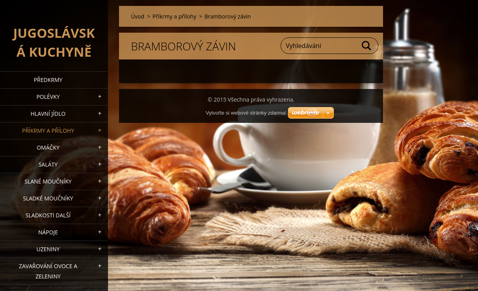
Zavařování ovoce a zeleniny (48, 271)
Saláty (48, 164)
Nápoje (48, 232)
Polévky (48, 96)
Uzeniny (48, 249)
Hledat (367, 46)
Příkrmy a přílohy (48, 130)
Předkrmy (48, 79)
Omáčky (48, 147)
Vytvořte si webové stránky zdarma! (246, 113)
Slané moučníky (47, 181)
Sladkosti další (48, 215)
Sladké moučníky (48, 198)
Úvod (137, 16)
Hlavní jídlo (48, 113)
